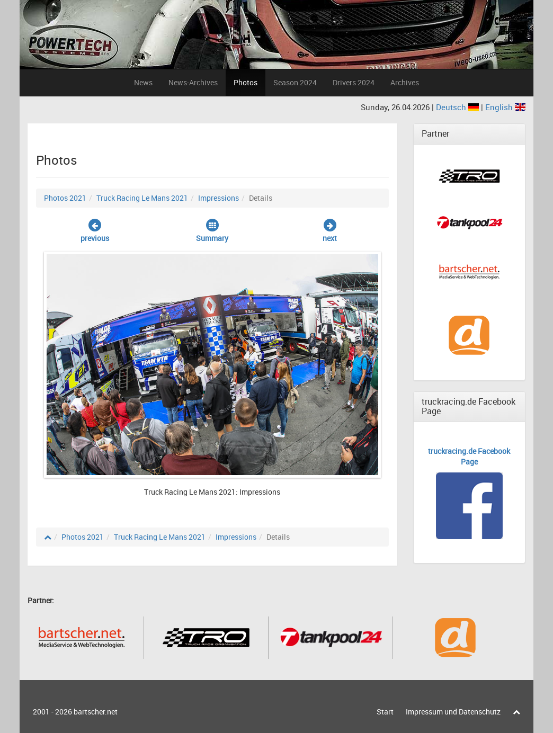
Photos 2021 (65, 198)
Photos (245, 82)
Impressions (218, 198)
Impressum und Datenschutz (453, 712)
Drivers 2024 (353, 82)
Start (385, 712)
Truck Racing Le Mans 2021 (142, 198)
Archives (404, 82)
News (143, 82)
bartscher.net (96, 712)
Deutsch (458, 107)
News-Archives (193, 82)
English (505, 107)
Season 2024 (295, 82)
